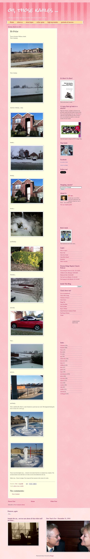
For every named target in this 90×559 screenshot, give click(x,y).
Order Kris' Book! (64, 255)
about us (20, 22)
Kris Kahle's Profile (64, 162)
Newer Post (11, 501)
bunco (61, 363)
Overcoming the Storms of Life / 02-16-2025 (70, 270)
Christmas (62, 345)
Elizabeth (62, 347)
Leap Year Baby (63, 304)
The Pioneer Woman (64, 313)
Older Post (53, 501)
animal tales (63, 358)
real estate (62, 378)
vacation (62, 385)
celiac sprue (40, 22)
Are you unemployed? (65, 293)
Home (12, 22)
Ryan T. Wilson (63, 308)
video (61, 387)
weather (22, 486)
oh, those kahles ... (33, 10)
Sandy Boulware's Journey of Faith (68, 310)
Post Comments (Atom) (19, 504)
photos (15, 486)
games (61, 369)
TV (61, 354)
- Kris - (71, 195)
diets (61, 367)
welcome (62, 391)
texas (18, 486)
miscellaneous (63, 374)
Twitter (61, 315)
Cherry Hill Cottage (64, 295)
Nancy (61, 350)
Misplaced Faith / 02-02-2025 (66, 275)
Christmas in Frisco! (64, 297)
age (61, 356)
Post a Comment (15, 494)
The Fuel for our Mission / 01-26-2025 (68, 277)
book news (62, 360)
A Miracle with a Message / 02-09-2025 (69, 272)
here (79, 114)
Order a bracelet (63, 261)
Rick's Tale (62, 252)
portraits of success (67, 22)
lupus (61, 371)
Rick (61, 352)
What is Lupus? (63, 250)
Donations (62, 259)
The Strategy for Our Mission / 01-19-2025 (69, 279)
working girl (63, 393)
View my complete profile (66, 204)
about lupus (29, 22)
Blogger (52, 555)
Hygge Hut (62, 302)
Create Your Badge (64, 165)
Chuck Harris (63, 300)
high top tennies (53, 22)
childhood (62, 365)
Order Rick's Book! (64, 257)
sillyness (62, 380)
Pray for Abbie (63, 306)
